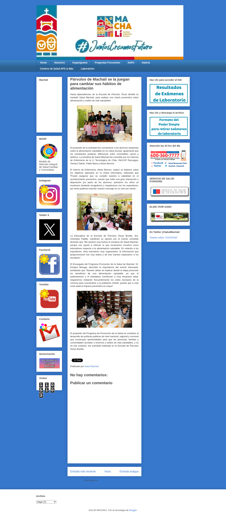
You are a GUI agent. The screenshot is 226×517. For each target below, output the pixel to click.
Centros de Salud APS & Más (56, 68)
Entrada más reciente (83, 471)
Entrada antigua (128, 471)
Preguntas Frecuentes (107, 62)
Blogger (133, 510)
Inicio (107, 471)
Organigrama (79, 62)
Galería (146, 62)
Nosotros (59, 62)
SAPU (131, 62)
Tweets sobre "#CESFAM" (164, 237)
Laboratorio (87, 68)
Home (43, 62)
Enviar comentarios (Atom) (111, 480)
